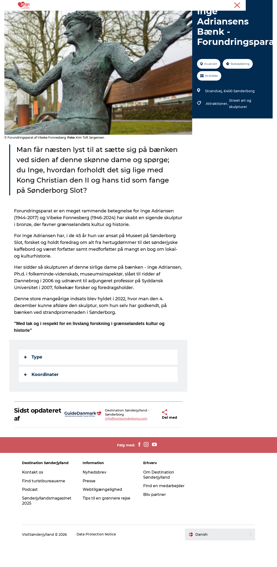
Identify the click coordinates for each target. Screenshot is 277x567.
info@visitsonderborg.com (119, 441)
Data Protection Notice (99, 557)
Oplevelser (82, 15)
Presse (267, 4)
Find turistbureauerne (46, 504)
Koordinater (41, 397)
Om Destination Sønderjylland (159, 498)
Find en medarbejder (164, 509)
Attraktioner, (217, 127)
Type (33, 380)
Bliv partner (155, 517)
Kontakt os (35, 495)
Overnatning (110, 15)
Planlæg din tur (191, 15)
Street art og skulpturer (240, 126)
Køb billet (160, 15)
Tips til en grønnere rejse (108, 521)
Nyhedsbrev (96, 495)
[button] (149, 438)
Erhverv (252, 4)
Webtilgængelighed (103, 512)
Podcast (32, 512)
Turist (238, 4)
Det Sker (137, 15)
